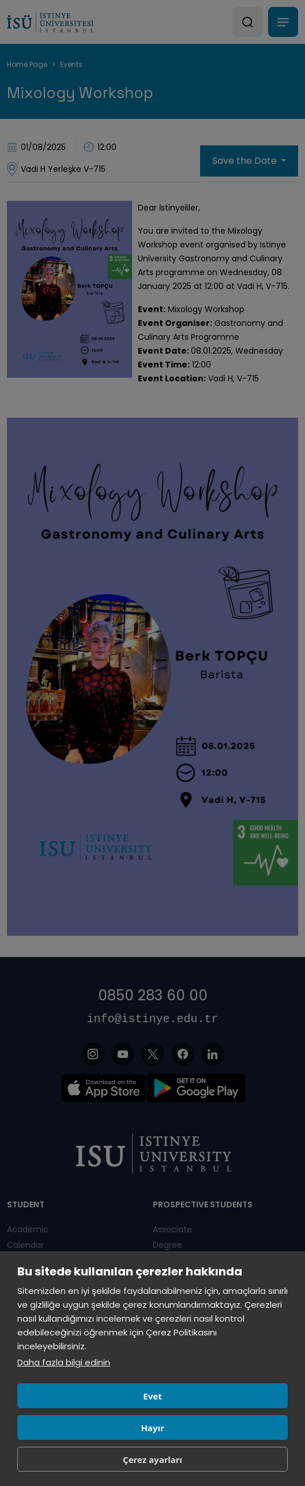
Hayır (152, 1428)
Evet (152, 1396)
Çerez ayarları (152, 1459)
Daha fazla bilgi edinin (63, 1362)
